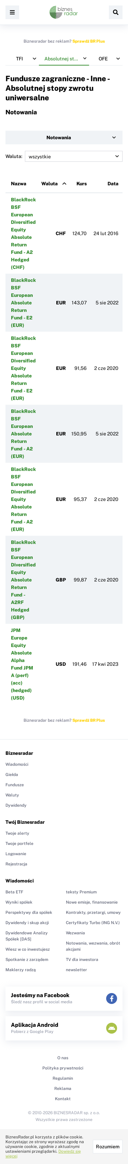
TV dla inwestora (82, 959)
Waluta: (64, 156)
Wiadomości (16, 764)
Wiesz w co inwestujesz (27, 949)
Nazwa (18, 183)
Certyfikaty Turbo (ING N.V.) (93, 922)
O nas (62, 1057)
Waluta (49, 183)
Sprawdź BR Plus (88, 41)
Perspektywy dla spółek (28, 912)
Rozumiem (107, 1146)
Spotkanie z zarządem (26, 959)
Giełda (11, 774)
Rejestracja (16, 864)
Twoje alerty (17, 833)
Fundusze (14, 784)
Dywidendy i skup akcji (27, 922)
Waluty (12, 795)
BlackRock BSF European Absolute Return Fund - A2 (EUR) (23, 433)
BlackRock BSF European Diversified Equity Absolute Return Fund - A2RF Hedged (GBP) (23, 580)
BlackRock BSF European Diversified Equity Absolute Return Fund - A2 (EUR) (23, 499)
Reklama (62, 1088)
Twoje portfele (19, 843)
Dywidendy (16, 805)
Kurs (81, 183)
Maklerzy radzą (20, 969)
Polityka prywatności (62, 1068)
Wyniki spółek (18, 902)
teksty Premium (81, 892)
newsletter (76, 969)
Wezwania (75, 933)
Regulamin (63, 1078)
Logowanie (15, 853)
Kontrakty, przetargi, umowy (93, 912)
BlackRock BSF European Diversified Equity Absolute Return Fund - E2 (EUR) (23, 368)
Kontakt (63, 1098)
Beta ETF (14, 892)
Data (113, 183)
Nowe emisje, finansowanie (92, 902)
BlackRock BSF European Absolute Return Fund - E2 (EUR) (23, 302)
